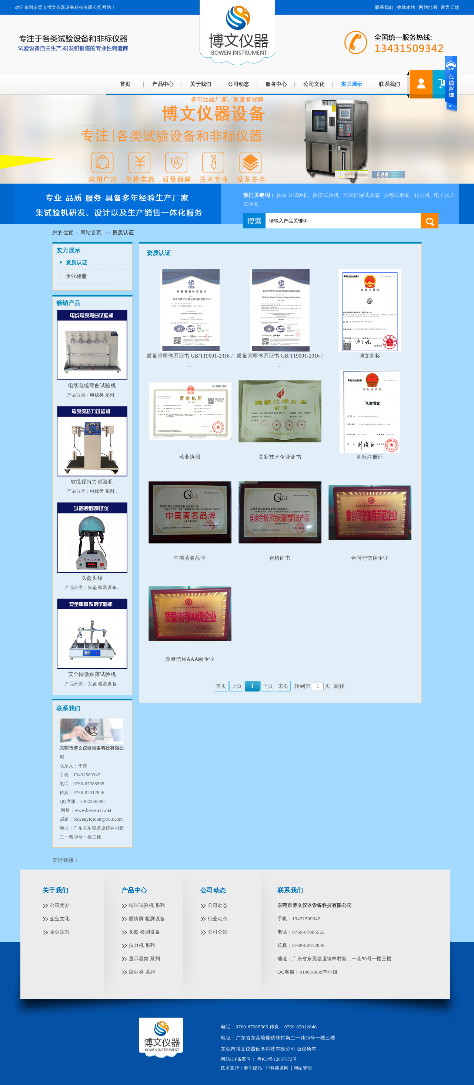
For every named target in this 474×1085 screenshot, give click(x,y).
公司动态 (238, 84)
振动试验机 (397, 195)
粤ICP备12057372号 (276, 1059)
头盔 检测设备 (144, 932)
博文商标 (370, 356)
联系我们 (384, 7)
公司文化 (314, 84)
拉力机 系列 (142, 945)
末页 (283, 686)
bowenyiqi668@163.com (98, 819)
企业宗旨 (60, 932)
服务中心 (276, 84)
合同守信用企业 (369, 558)
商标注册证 (370, 457)
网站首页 (91, 232)
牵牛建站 (253, 1068)
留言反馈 (450, 7)
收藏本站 (406, 7)
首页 (125, 84)
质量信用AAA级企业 (189, 659)
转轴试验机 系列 (147, 905)
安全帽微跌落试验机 (92, 674)
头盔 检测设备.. (103, 587)
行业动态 (218, 918)
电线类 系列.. (103, 395)
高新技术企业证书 (279, 457)
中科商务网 (277, 1068)
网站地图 (428, 7)
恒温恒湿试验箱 (361, 195)
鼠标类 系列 (142, 972)
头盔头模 (92, 578)
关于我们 (200, 84)
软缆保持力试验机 (92, 482)
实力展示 (352, 84)
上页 (236, 686)
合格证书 (280, 558)
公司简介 (60, 905)
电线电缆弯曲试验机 (92, 385)
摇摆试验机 (326, 195)
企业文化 (60, 918)
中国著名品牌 (190, 558)
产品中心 (163, 84)
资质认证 (76, 262)
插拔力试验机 (292, 195)
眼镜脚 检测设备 (147, 918)
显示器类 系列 (144, 958)
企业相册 (76, 276)
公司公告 (218, 932)
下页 (268, 686)
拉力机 (422, 195)
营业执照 (190, 457)
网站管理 (303, 1068)
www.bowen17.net (93, 810)
